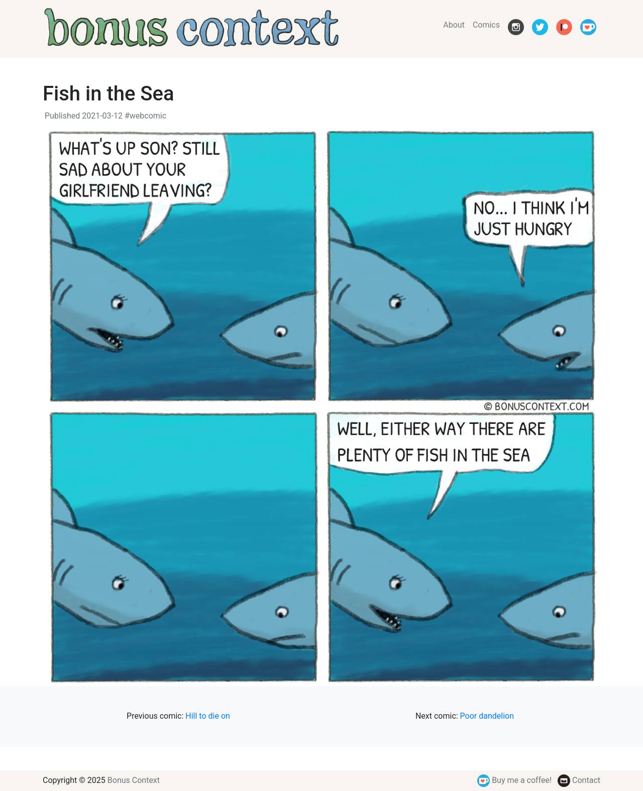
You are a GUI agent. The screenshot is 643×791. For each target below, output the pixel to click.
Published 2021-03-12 (84, 116)
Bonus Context (134, 780)
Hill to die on (207, 716)
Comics (486, 25)
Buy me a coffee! (514, 780)
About (454, 25)
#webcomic (145, 116)
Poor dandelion (487, 716)
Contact (579, 780)
